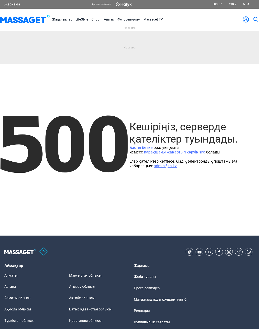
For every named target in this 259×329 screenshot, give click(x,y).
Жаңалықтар (62, 19)
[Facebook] (219, 252)
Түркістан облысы (19, 321)
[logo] (25, 19)
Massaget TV (153, 19)
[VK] (209, 252)
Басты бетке (142, 147)
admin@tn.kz (165, 166)
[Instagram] (229, 252)
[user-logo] (245, 19)
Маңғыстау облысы (85, 275)
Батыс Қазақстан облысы (90, 309)
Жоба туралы (145, 277)
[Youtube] (199, 252)
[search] (255, 19)
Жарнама (12, 4)
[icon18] (43, 252)
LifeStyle (81, 19)
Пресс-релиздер (147, 288)
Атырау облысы (82, 286)
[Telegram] (239, 252)
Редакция (142, 311)
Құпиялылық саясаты (152, 322)
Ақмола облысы (17, 309)
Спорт (96, 19)
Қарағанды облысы (85, 321)
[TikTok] (189, 252)
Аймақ (109, 19)
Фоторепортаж (128, 19)
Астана (10, 286)
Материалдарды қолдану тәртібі (160, 299)
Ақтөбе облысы (81, 298)
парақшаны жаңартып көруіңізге (174, 152)
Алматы (11, 275)
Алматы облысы (17, 298)
